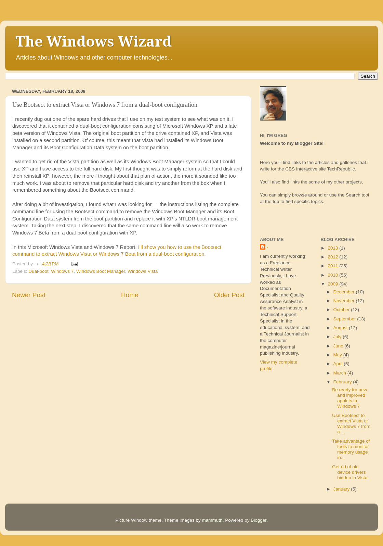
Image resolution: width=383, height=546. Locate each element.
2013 (333, 248)
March (340, 373)
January (342, 489)
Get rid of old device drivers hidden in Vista (349, 472)
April (338, 363)
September (345, 318)
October (342, 309)
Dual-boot (38, 271)
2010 (333, 275)
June (339, 345)
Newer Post (28, 295)
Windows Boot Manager (100, 271)
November (344, 300)
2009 (333, 284)
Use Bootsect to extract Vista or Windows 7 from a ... (351, 424)
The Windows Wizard (93, 41)
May (338, 354)
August (341, 327)
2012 (333, 256)
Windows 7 (62, 271)
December (344, 291)
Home (129, 295)
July (338, 336)
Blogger (258, 520)
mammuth (212, 520)
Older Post (229, 295)
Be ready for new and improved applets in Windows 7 (349, 398)
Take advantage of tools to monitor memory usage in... (351, 449)
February (343, 381)
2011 (333, 265)
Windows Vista (143, 271)
